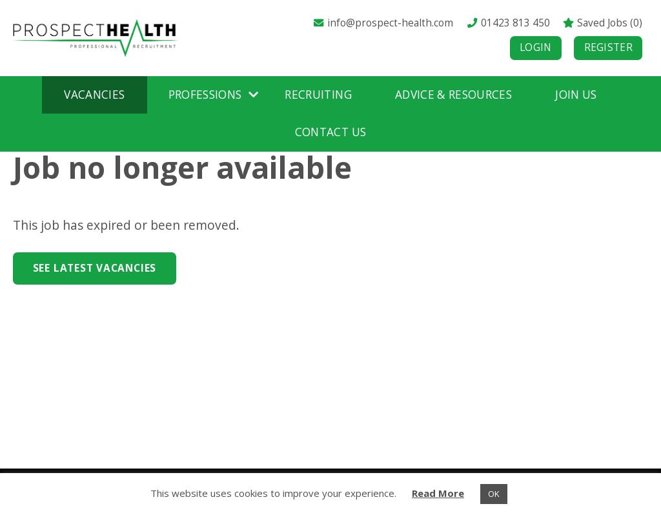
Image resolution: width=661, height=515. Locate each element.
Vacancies (94, 94)
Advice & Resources (453, 94)
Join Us (575, 94)
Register (608, 47)
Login (536, 47)
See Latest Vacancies (94, 268)
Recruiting (318, 94)
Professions (205, 94)
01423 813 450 (508, 23)
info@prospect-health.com (382, 23)
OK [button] (494, 494)
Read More (438, 493)
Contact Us (330, 132)
